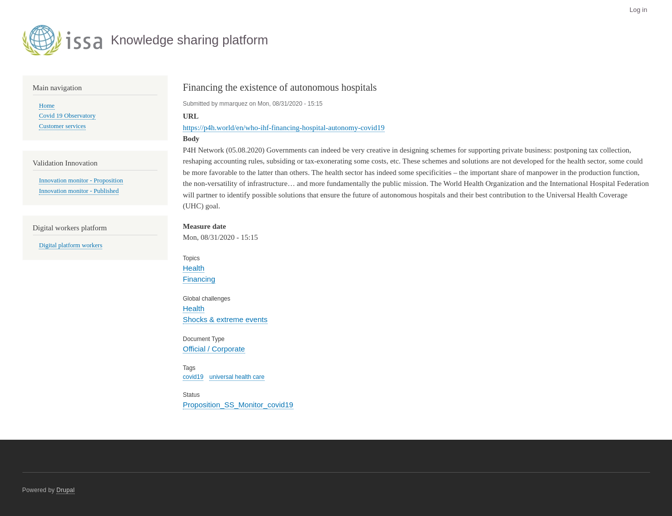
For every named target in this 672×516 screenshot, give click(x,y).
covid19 (193, 376)
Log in (638, 9)
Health (193, 268)
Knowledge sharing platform (189, 40)
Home (46, 105)
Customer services (62, 126)
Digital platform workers (70, 245)
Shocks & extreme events (225, 319)
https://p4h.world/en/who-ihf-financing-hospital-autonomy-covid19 (284, 128)
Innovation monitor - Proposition (81, 180)
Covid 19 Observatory (67, 115)
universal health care (237, 376)
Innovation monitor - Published (79, 190)
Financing (199, 279)
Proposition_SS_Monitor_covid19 (238, 404)
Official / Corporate (214, 348)
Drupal (65, 490)
